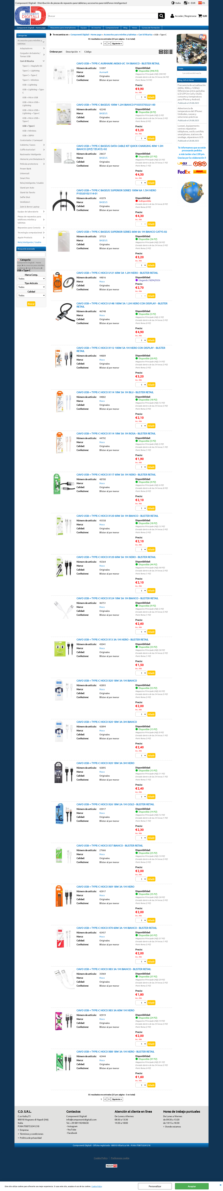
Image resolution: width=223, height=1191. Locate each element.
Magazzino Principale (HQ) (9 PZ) (149, 737)
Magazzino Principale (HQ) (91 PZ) (150, 1068)
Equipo (83, 29)
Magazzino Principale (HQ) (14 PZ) (150, 365)
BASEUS (103, 116)
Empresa (24, 1136)
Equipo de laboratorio (28, 214)
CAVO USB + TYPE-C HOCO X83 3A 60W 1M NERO (105, 1015)
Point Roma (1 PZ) (143, 169)
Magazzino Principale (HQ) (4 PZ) (149, 489)
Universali (24, 176)
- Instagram (71, 1132)
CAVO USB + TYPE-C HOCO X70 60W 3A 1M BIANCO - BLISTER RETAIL (117, 933)
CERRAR (220, 1184)
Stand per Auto (27, 190)
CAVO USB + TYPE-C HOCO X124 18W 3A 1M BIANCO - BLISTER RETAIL (117, 602)
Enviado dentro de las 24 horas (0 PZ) (151, 207)
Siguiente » (117, 46)
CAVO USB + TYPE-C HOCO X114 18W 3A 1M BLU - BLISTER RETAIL (115, 396)
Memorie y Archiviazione (31, 162)
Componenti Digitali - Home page (31, 29)
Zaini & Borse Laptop (29, 209)
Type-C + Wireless (30, 83)
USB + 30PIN (28, 138)
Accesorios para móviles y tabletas (30, 45)
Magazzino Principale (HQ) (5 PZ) (149, 118)
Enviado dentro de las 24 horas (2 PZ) (151, 657)
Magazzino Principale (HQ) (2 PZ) (149, 321)
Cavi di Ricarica (27, 64)
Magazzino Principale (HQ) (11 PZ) (150, 778)
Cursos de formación (149, 29)
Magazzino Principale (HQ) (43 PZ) (150, 696)
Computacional (111, 29)
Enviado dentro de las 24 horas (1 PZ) (151, 166)
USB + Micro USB (30, 100)
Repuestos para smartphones (62, 29)
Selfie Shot (25, 200)
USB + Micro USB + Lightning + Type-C (31, 115)
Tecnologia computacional (30, 235)
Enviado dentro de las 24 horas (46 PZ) (152, 80)
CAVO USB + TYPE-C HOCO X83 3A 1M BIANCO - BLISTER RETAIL (114, 974)
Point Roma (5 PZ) (143, 702)
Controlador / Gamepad (31, 143)
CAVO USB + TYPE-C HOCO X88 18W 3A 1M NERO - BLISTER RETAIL (115, 1057)
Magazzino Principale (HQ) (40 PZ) (150, 572)
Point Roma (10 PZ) (143, 83)
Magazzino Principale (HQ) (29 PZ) (150, 985)
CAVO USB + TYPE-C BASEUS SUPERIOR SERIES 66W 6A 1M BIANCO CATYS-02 (122, 235)
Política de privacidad (31, 1143)
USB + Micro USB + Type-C (30, 123)
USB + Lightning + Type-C (33, 94)
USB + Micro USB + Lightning (30, 107)
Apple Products (25, 240)
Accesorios (95, 29)
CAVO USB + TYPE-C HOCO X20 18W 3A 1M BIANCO (107, 685)
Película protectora (29, 167)
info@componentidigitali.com (81, 1125)
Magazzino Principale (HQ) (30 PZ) (150, 245)
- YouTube (71, 1135)
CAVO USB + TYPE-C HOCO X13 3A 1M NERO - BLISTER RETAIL (112, 644)
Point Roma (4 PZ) (143, 1074)
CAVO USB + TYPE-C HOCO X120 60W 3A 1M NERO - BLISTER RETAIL (116, 561)
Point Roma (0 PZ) (143, 124)
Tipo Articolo (31, 286)
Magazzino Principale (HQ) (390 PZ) (150, 77)
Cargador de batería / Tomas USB (30, 58)
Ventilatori (25, 204)
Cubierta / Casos (27, 148)
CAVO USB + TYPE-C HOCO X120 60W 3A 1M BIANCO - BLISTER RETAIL (117, 520)
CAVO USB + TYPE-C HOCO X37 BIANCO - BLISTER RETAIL (110, 850)
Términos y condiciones (31, 1140)
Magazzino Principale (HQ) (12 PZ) (150, 406)
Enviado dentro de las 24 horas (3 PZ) (151, 121)
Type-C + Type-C (29, 78)
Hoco (102, 285)
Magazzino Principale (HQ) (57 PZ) (150, 944)
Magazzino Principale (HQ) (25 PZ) (150, 163)
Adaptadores (26, 51)
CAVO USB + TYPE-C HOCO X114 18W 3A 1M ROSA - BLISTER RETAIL (116, 437)
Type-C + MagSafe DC (32, 68)
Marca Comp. (31, 277)
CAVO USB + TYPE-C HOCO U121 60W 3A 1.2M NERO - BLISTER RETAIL (117, 276)
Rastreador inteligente (30, 157)
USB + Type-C (28, 129)
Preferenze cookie (120, 1164)
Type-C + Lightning (31, 73)
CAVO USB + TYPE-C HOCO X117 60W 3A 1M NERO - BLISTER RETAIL (116, 478)
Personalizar (155, 1186)
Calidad (31, 294)
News (133, 29)
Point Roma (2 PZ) (143, 908)
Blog (124, 29)
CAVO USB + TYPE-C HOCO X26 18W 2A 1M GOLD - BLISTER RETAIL (115, 809)
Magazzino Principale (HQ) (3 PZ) (149, 448)
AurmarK (103, 75)
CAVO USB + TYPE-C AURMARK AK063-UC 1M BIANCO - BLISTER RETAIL (118, 66)
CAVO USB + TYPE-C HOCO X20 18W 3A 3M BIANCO (107, 726)
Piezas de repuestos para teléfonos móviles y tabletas (29, 222)
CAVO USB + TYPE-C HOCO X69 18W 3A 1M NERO (105, 892)
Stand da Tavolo (27, 195)
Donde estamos (173, 1132)
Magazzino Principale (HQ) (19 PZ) (150, 861)
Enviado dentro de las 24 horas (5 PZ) (151, 616)
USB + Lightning (29, 87)
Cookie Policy (96, 1186)
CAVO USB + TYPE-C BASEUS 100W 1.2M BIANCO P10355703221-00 (116, 107)
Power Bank (25, 171)
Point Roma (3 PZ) (143, 251)
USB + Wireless (29, 133)
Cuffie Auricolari (27, 152)
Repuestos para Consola (29, 230)
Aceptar (192, 1186)
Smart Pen (25, 181)
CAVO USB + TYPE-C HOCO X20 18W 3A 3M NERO (105, 768)
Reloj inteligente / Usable (32, 186)
